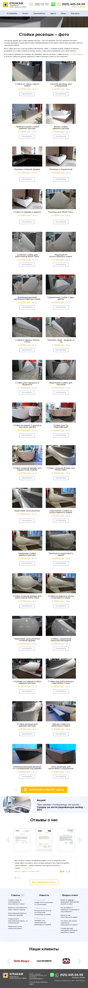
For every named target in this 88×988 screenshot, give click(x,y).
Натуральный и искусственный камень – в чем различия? (17, 921)
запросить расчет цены (42, 789)
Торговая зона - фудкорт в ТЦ (60, 341)
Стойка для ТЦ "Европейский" (60, 426)
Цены (63, 13)
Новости (44, 895)
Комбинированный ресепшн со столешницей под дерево (27, 767)
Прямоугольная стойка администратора (27, 127)
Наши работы (39, 13)
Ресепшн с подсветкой (60, 169)
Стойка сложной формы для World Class (61, 469)
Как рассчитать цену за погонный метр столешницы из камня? (42, 912)
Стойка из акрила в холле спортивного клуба (61, 597)
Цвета (53, 13)
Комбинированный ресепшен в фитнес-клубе (27, 298)
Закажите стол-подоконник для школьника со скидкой (42, 923)
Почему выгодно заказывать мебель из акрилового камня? (69, 930)
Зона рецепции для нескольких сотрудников (60, 767)
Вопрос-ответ (70, 895)
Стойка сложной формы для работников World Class (27, 597)
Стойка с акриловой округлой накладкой (61, 639)
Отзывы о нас (44, 820)
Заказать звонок (78, 6)
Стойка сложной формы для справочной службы (27, 469)
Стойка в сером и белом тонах (27, 341)
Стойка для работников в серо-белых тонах (61, 682)
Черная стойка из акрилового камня (61, 725)
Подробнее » (28, 868)
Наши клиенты (44, 949)
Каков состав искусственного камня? (69, 916)
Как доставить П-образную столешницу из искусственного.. (70, 910)
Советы (15, 895)
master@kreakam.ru (76, 54)
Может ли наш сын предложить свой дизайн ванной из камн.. (70, 902)
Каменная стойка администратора (27, 554)
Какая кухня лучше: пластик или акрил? (15, 927)
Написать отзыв (46, 882)
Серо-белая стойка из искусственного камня (60, 511)
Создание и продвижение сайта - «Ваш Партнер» (69, 980)
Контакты (75, 13)
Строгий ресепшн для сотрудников (61, 85)
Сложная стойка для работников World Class (27, 255)
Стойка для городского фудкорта (27, 383)
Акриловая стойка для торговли (60, 383)
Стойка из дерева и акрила (27, 212)
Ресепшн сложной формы (27, 169)
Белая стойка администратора (60, 127)
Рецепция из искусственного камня (60, 255)
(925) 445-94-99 (73, 4)
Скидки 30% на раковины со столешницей (43, 903)
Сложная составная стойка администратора (27, 682)
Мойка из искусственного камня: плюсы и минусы (17, 909)
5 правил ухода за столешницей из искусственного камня (16, 902)
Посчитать (27, 94)
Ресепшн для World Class (60, 212)
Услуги (25, 13)
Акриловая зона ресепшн (27, 511)
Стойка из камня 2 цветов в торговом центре (27, 426)
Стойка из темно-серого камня (27, 85)
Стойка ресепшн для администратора (27, 725)
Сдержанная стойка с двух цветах (60, 298)
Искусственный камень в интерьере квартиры (17, 914)
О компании (12, 13)
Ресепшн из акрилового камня (61, 554)
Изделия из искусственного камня (18, 5)
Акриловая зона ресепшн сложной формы (27, 639)
